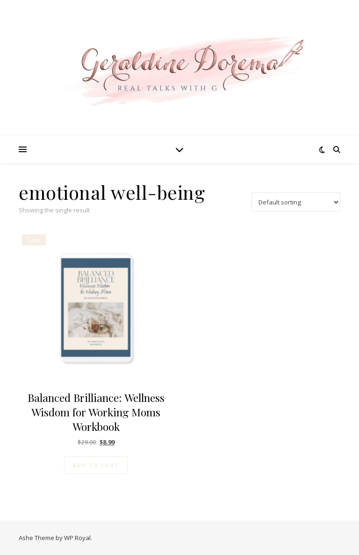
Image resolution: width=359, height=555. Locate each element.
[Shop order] (295, 202)
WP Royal (77, 538)
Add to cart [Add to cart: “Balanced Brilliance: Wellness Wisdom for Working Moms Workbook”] (95, 465)
